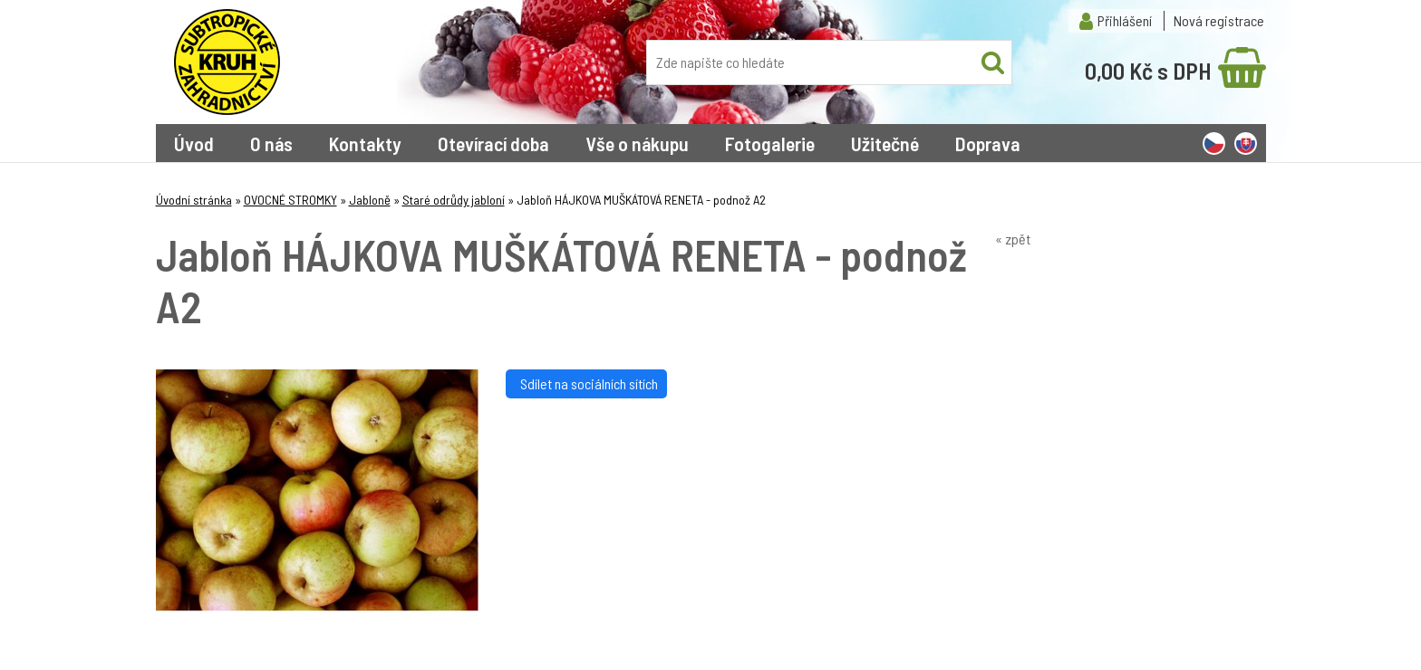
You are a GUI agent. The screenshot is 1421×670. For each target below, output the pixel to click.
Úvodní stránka (194, 199)
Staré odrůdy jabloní (453, 199)
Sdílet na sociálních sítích (586, 383)
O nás (271, 143)
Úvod (194, 143)
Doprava (987, 143)
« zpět (1012, 238)
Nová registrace (1219, 20)
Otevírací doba (493, 143)
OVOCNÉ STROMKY (290, 199)
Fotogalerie (770, 143)
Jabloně (370, 199)
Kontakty (365, 143)
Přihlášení (1124, 20)
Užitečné (885, 143)
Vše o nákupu (637, 143)
